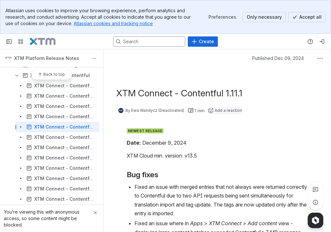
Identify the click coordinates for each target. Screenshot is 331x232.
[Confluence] (42, 41)
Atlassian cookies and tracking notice (113, 23)
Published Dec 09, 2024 (278, 58)
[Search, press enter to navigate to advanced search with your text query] (149, 41)
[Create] (203, 41)
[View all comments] (315, 189)
